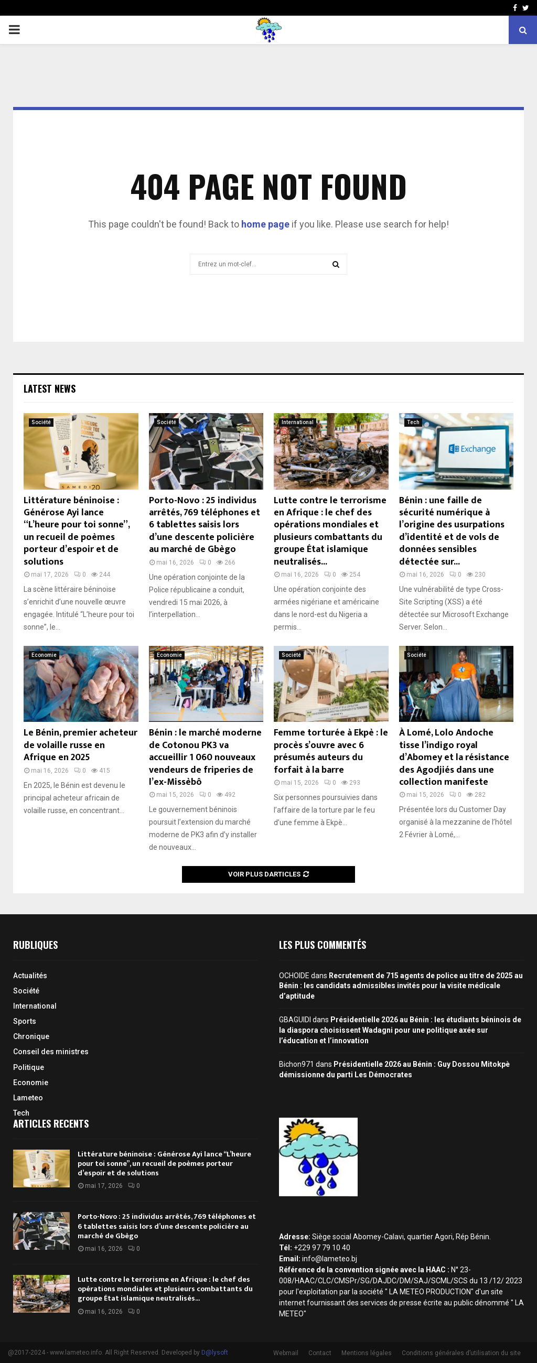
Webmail (285, 1353)
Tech (413, 422)
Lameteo (28, 1098)
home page (265, 224)
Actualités (30, 975)
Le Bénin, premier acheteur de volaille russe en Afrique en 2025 (80, 745)
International (298, 422)
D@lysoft (214, 1352)
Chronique (31, 1036)
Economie (44, 655)
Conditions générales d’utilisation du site (461, 1353)
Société (41, 422)
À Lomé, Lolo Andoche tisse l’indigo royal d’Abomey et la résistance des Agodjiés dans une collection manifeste (454, 757)
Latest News (50, 388)
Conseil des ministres (51, 1051)
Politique (28, 1067)
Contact (319, 1353)
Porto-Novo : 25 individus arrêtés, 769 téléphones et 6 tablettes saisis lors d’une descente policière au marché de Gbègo (204, 525)
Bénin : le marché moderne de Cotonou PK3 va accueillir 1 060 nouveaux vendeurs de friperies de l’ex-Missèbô (205, 757)
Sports (24, 1021)
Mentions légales (366, 1353)
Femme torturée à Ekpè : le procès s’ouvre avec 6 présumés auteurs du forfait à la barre (331, 751)
